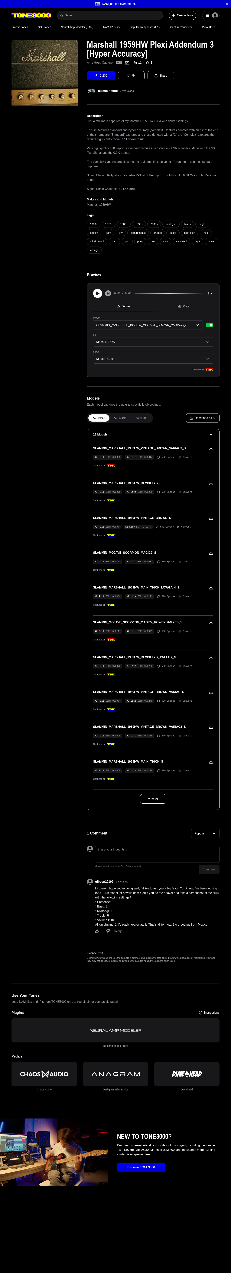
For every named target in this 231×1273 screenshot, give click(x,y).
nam (114, 241)
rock (165, 241)
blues (187, 224)
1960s (93, 224)
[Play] (97, 293)
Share (161, 76)
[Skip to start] (108, 293)
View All (153, 798)
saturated (181, 241)
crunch (94, 232)
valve (211, 241)
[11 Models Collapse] (153, 434)
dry (120, 232)
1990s (138, 224)
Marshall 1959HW (99, 204)
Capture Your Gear (181, 27)
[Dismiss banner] (226, 4)
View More (211, 27)
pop (127, 241)
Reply (118, 931)
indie (206, 232)
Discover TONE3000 (141, 1167)
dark (108, 232)
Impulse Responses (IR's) (145, 27)
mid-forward (97, 241)
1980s (123, 224)
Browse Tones (19, 27)
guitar (173, 232)
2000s (154, 224)
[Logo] (31, 15)
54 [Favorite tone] (131, 76)
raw (153, 241)
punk (140, 241)
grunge (158, 232)
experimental (138, 232)
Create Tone (182, 15)
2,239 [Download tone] (101, 76)
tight (197, 241)
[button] (115, 4)
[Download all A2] (203, 418)
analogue (171, 224)
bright (202, 224)
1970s (108, 224)
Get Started (44, 27)
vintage (94, 250)
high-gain (189, 232)
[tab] (98, 418)
